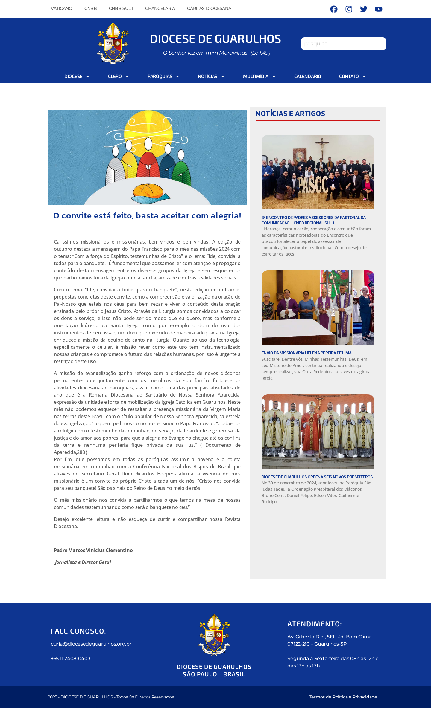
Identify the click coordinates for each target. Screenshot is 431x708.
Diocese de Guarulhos (215, 37)
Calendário (307, 76)
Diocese (77, 76)
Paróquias (164, 76)
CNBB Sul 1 (121, 8)
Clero (119, 76)
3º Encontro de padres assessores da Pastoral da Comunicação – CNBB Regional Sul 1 (314, 220)
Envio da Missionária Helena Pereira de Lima (306, 353)
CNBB (90, 8)
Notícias (211, 76)
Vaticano (61, 8)
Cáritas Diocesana (209, 8)
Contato (353, 76)
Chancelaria (160, 8)
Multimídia (259, 76)
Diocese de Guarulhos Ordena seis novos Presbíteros (317, 477)
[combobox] (343, 43)
